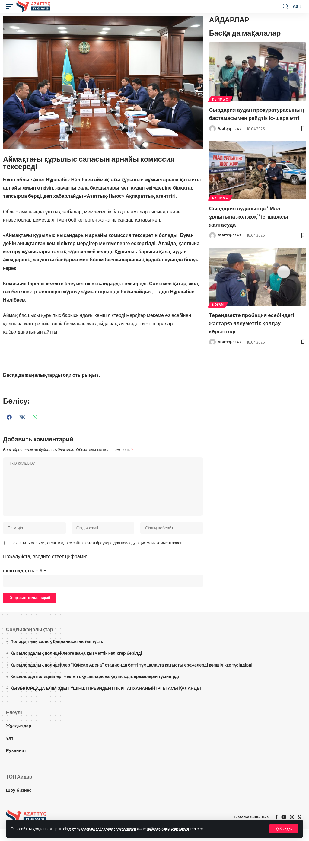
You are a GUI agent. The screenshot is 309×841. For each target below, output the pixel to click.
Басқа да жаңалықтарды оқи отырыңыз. (51, 375)
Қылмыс (221, 99)
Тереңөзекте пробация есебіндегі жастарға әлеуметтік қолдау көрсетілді (255, 336)
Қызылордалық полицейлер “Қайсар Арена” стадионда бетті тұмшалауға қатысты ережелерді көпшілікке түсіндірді (131, 676)
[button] (9, 417)
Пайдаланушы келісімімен (185, 828)
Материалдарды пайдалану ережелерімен (108, 828)
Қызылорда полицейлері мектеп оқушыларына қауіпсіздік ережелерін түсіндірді (94, 688)
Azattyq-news (230, 143)
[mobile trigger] (11, 6)
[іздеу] (285, 6)
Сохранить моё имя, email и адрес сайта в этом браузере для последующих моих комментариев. (97, 550)
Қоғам (219, 318)
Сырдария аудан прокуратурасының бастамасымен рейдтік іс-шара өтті (255, 120)
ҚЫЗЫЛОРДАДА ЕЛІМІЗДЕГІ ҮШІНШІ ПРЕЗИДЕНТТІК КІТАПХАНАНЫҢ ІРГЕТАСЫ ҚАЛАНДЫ (105, 699)
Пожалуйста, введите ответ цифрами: (45, 564)
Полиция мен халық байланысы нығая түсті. (56, 653)
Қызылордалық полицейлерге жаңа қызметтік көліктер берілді (76, 664)
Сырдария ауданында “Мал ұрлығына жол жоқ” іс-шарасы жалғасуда (254, 230)
